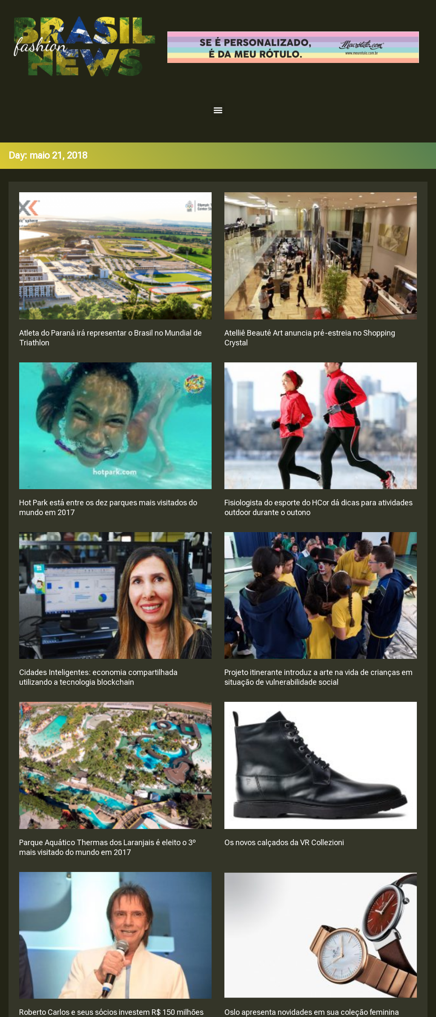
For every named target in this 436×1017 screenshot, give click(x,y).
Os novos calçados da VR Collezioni (284, 842)
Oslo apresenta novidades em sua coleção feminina (311, 1012)
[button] (218, 110)
